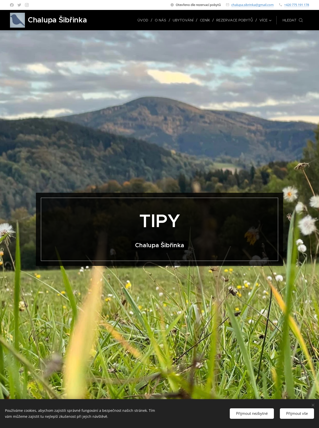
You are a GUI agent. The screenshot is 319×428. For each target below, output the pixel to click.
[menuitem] (144, 20)
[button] (292, 20)
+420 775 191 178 (296, 4)
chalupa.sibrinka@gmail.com (252, 4)
